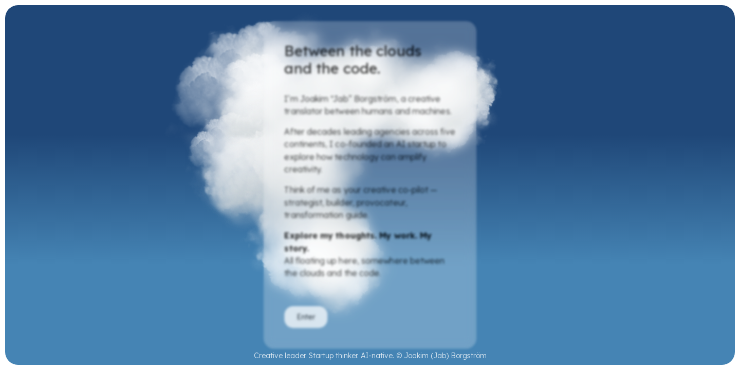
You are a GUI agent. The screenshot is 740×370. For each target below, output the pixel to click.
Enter (306, 317)
